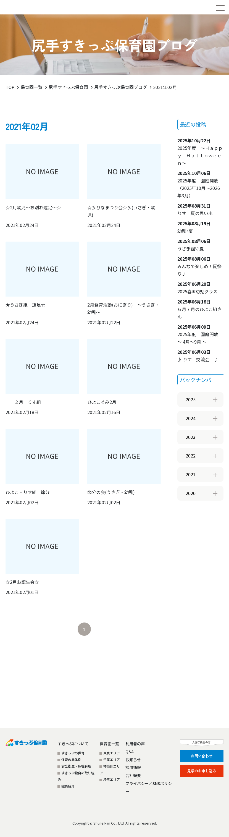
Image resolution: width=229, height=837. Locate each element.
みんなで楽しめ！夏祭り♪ (199, 266)
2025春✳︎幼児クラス (197, 287)
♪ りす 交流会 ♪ (197, 355)
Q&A (129, 751)
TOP (10, 87)
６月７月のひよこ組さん (199, 309)
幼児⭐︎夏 (193, 227)
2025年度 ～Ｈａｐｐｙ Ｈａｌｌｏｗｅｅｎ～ (200, 151)
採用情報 (133, 767)
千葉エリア (111, 759)
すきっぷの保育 (73, 752)
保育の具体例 (71, 759)
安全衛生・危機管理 (76, 765)
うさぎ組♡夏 (193, 244)
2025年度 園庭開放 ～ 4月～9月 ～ (200, 334)
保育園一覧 (32, 87)
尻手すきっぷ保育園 (68, 87)
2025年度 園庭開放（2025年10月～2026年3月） (198, 183)
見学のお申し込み (201, 770)
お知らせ (133, 759)
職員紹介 (68, 785)
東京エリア (111, 752)
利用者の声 (135, 743)
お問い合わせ (201, 755)
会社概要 (133, 775)
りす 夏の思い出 (195, 209)
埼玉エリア (111, 779)
